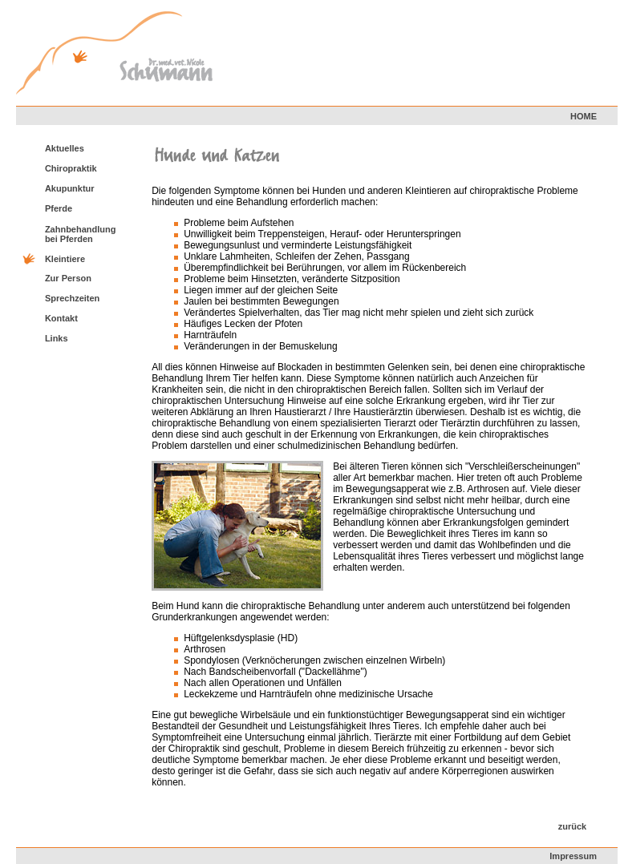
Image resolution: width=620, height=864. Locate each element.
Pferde (58, 208)
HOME (583, 116)
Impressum (573, 856)
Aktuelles (64, 148)
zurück (572, 826)
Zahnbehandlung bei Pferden (80, 234)
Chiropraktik (71, 168)
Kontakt (61, 318)
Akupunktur (70, 188)
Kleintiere (65, 259)
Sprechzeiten (72, 298)
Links (56, 338)
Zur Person (68, 278)
